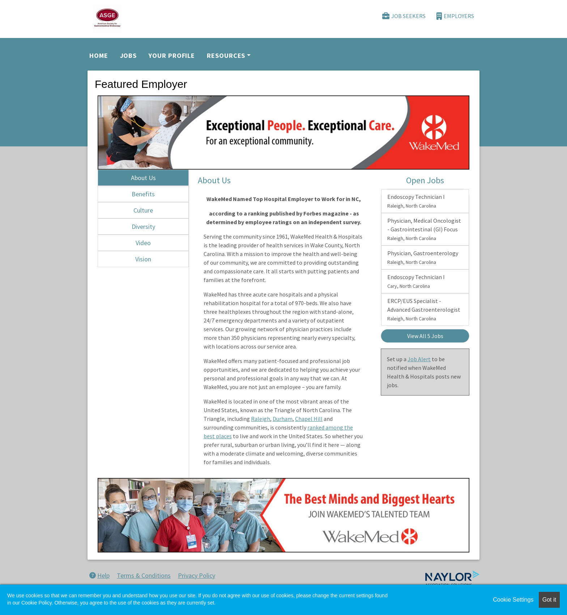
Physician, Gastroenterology (422, 257)
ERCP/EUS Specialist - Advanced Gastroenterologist (423, 309)
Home (98, 55)
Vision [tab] (143, 259)
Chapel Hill (309, 418)
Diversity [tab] (143, 226)
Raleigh (260, 418)
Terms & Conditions (144, 575)
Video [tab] (143, 243)
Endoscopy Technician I (416, 201)
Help (99, 575)
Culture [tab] (143, 210)
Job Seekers (404, 16)
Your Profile (172, 55)
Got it (549, 600)
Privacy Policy (196, 575)
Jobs (128, 55)
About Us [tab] (143, 178)
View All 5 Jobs (425, 335)
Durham (283, 418)
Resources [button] (226, 55)
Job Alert (419, 359)
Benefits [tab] (143, 194)
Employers (455, 16)
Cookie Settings (513, 600)
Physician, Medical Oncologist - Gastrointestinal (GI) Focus (424, 229)
